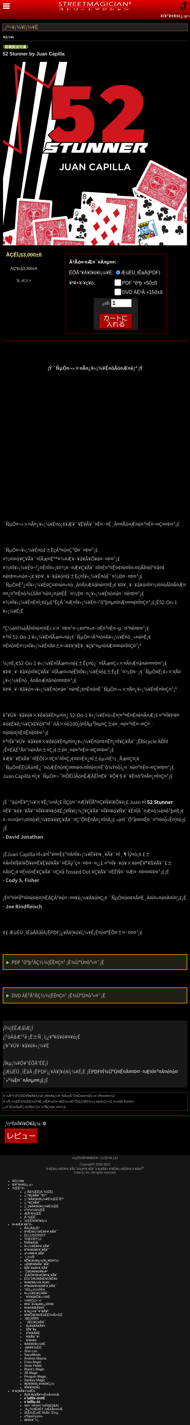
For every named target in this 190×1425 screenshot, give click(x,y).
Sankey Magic (34, 1380)
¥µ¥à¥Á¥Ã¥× (34, 1326)
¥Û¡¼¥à (8, 37)
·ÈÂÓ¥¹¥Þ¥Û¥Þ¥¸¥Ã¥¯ (41, 1275)
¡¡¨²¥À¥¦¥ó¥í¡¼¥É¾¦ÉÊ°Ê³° (44, 1199)
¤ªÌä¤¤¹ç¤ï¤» (33, 1416)
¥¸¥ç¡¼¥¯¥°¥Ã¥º (36, 1311)
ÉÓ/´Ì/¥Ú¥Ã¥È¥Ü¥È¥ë (40, 1278)
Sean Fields (33, 1365)
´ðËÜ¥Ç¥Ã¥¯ (35, 1322)
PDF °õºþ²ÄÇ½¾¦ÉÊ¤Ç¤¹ (57, 962)
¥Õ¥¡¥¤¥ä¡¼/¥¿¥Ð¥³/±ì (41, 1260)
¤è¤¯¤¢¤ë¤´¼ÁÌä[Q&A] (41, 1405)
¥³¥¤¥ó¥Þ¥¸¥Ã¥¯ (36, 1249)
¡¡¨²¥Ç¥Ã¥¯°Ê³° (35, 1195)
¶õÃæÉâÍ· (31, 1242)
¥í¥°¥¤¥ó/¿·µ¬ (175, 16)
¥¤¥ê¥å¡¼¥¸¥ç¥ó (36, 1282)
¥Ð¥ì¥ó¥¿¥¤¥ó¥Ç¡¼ (39, 1383)
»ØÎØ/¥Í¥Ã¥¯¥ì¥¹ (36, 1264)
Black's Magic (34, 1369)
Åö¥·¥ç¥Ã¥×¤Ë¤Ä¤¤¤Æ (42, 1394)
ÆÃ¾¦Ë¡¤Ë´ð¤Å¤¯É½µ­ (41, 1412)
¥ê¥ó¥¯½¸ (31, 1420)
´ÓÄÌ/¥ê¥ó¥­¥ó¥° (36, 1271)
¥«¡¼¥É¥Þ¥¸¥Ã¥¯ (37, 1246)
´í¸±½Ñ (29, 1257)
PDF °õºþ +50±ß (139, 282)
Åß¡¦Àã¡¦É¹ (32, 1228)
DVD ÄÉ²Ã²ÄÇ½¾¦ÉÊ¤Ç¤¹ (58, 995)
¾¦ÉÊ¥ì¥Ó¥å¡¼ (35, 1221)
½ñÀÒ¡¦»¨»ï (32, 1300)
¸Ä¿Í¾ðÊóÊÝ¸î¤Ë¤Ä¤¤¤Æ (43, 1409)
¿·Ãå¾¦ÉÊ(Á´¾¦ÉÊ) (38, 1192)
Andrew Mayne (35, 1358)
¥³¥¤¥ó (30, 1340)
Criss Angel (32, 1362)
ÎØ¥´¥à (30, 1329)
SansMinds (32, 1354)
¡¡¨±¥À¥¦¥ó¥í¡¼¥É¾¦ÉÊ (41, 1206)
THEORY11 (33, 1239)
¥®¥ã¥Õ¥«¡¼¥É (37, 1297)
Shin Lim (30, 1351)
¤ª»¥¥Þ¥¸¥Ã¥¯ (35, 1253)
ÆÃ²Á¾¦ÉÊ (32, 1213)
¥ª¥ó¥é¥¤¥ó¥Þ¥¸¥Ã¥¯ (40, 1286)
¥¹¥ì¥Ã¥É (32, 1333)
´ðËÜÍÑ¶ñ (31, 1318)
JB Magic (31, 1373)
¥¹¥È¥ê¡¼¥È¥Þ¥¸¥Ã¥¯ (41, 1231)
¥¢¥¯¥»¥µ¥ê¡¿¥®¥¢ (39, 1304)
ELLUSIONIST (35, 1235)
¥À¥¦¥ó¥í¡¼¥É (34, 1344)
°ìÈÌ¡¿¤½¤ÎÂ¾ (34, 1289)
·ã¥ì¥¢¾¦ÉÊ (32, 1347)
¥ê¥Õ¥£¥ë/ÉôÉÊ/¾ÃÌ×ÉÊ (43, 1315)
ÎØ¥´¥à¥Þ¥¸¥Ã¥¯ (36, 1268)
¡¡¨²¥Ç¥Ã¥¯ (32, 1202)
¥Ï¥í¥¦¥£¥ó (32, 1387)
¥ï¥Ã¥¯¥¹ (32, 1336)
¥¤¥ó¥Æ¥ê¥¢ (34, 1307)
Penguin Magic (35, 1376)
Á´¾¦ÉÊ (30, 1217)
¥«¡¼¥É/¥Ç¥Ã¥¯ (36, 1293)
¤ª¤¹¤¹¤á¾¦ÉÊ (34, 1210)
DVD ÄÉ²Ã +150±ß (142, 292)
